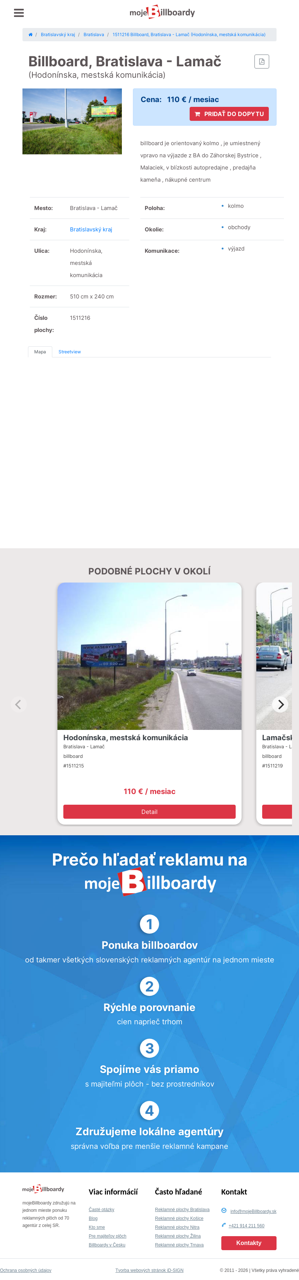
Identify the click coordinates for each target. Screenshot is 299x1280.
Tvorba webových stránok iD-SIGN (150, 1270)
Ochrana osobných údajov (25, 1270)
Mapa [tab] (40, 351)
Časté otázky (101, 1209)
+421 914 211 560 (246, 1225)
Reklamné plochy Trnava (179, 1245)
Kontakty (248, 1243)
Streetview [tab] (70, 351)
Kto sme (97, 1227)
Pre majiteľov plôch (107, 1236)
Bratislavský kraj (91, 229)
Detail (149, 811)
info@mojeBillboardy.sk (254, 1211)
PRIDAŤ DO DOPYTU (229, 114)
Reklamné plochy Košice (179, 1218)
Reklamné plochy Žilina (178, 1236)
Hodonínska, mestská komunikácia (125, 737)
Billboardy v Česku (107, 1245)
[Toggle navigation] (19, 13)
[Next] (280, 704)
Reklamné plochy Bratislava (182, 1209)
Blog (93, 1218)
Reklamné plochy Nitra (177, 1227)
